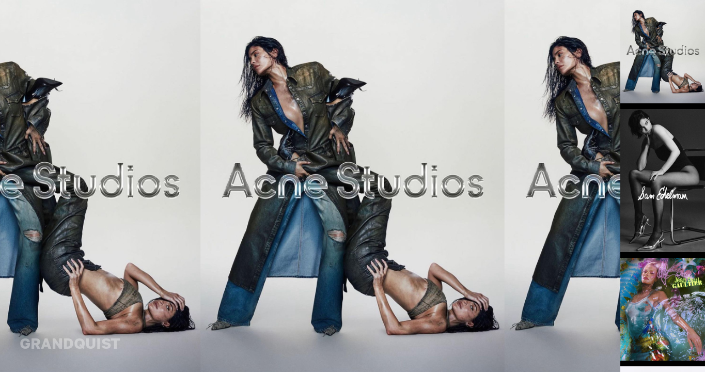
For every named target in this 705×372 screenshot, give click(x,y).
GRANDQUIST (70, 343)
